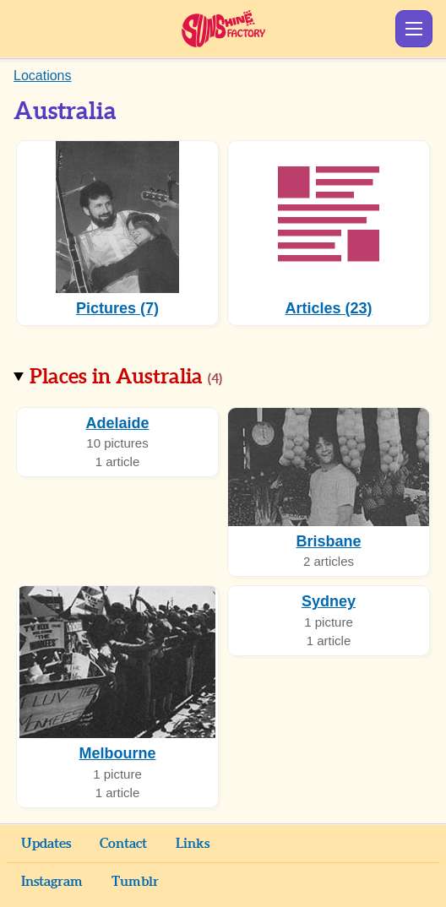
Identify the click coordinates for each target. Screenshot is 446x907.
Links (192, 843)
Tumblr (135, 881)
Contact (123, 843)
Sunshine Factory (223, 28)
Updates (46, 843)
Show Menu (413, 28)
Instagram (52, 881)
